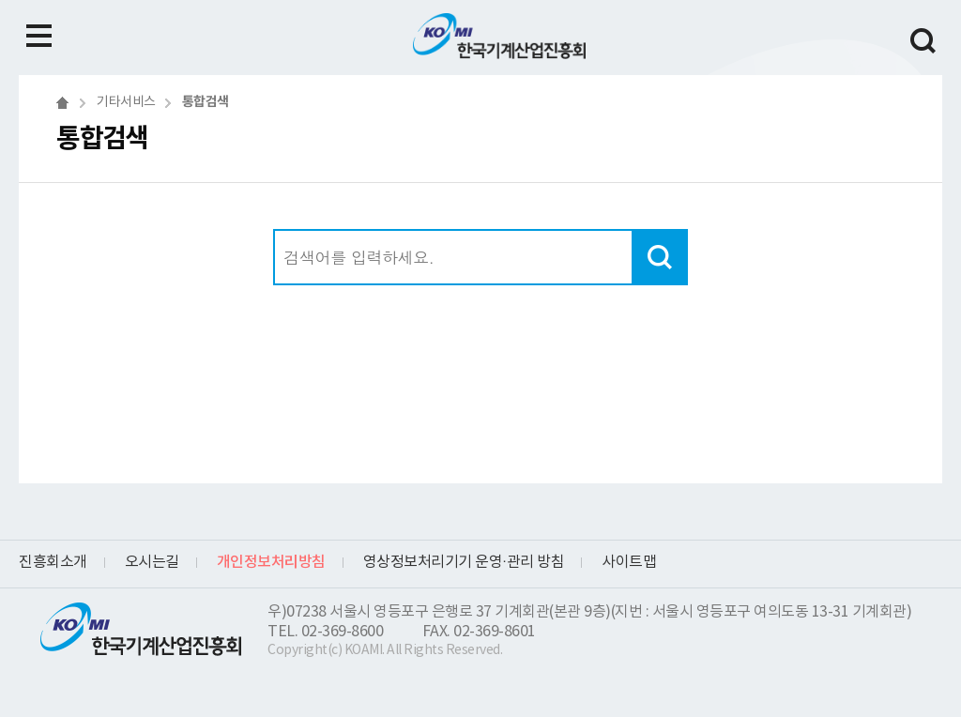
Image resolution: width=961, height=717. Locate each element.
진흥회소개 (53, 562)
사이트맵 (629, 562)
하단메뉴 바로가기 (0, 0)
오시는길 (152, 562)
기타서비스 (126, 102)
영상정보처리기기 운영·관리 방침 (464, 562)
